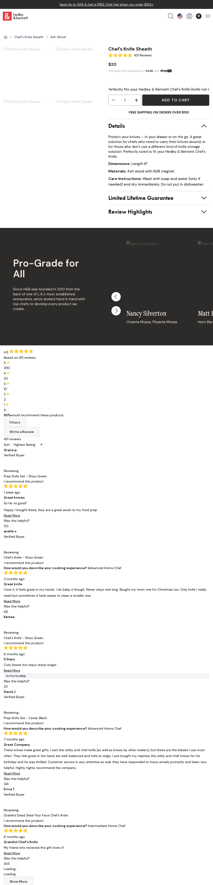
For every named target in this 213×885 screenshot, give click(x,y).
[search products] (171, 16)
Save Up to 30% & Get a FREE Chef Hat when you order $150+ (106, 4)
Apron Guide (71, 792)
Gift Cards (23, 811)
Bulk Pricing (24, 818)
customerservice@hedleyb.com (41, 839)
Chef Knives (24, 772)
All (5, 37)
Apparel (21, 798)
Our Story (68, 766)
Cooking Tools (26, 792)
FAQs (110, 779)
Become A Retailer (121, 811)
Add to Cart (176, 100)
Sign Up (176, 674)
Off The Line (70, 798)
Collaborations (27, 805)
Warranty (114, 785)
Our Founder (71, 772)
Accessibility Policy (122, 805)
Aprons (20, 766)
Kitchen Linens (26, 785)
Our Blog (67, 785)
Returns (112, 772)
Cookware (23, 779)
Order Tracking (118, 766)
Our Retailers (71, 779)
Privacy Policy (118, 792)
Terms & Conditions (123, 798)
